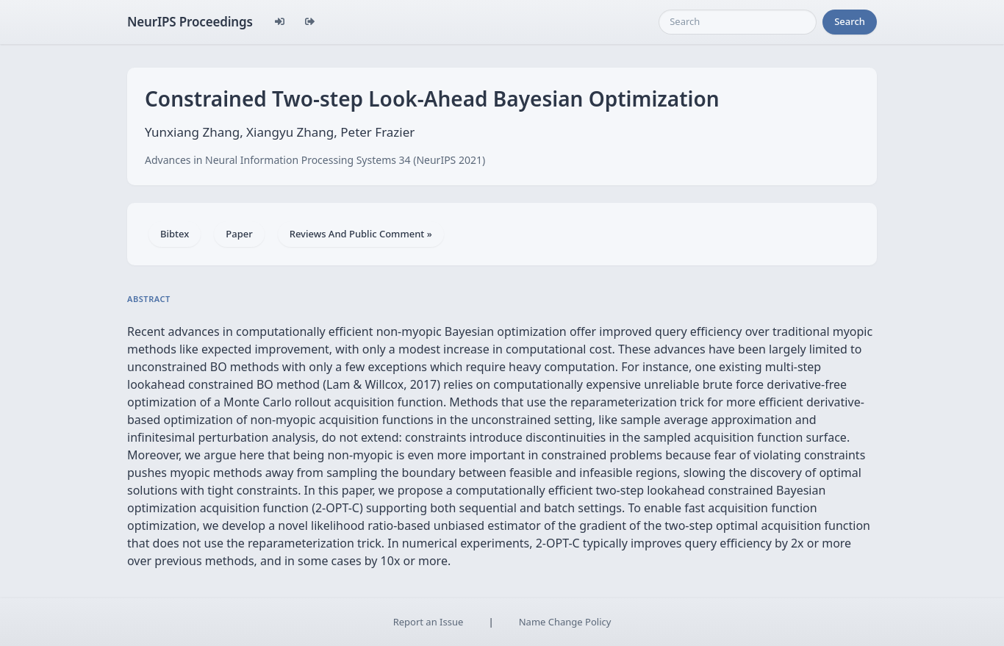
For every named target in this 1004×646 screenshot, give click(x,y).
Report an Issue (428, 621)
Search (849, 21)
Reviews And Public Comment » (361, 233)
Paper (239, 233)
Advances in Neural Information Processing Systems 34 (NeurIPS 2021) (315, 160)
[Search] (738, 22)
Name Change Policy (565, 621)
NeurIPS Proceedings (190, 21)
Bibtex (174, 233)
